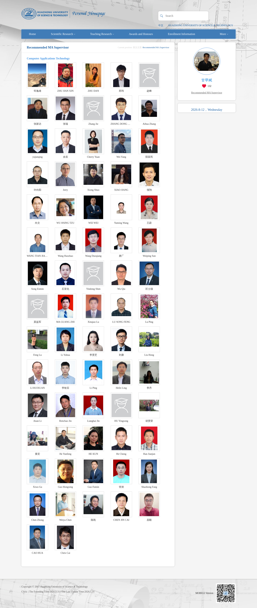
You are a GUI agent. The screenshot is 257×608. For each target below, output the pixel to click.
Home (32, 34)
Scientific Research (63, 34)
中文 (160, 25)
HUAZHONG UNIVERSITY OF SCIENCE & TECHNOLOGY (200, 25)
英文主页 (137, 47)
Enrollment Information (181, 34)
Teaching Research (102, 34)
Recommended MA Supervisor (206, 92)
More (224, 34)
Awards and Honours (141, 34)
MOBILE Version (204, 593)
